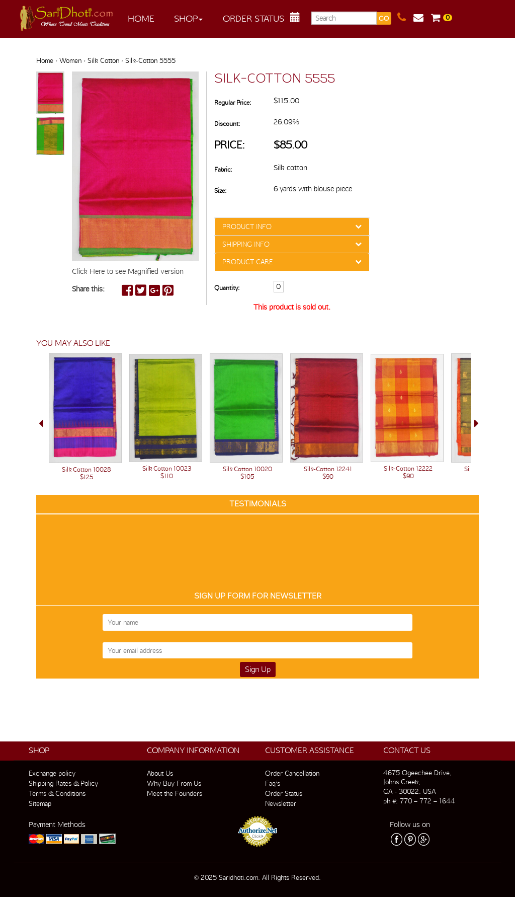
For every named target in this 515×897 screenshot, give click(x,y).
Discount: (227, 123)
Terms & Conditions (57, 793)
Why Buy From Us (174, 783)
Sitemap (40, 803)
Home (141, 18)
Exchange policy (52, 773)
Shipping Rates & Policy (63, 783)
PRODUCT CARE (247, 262)
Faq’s (272, 783)
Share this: (88, 288)
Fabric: (223, 169)
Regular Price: (232, 102)
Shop (188, 18)
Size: (220, 190)
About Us (160, 773)
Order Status (253, 18)
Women (70, 60)
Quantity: (226, 287)
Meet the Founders (174, 793)
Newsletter (280, 803)
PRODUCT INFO (247, 226)
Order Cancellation (292, 773)
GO (384, 18)
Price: (229, 144)
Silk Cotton (103, 60)
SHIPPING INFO (246, 244)
